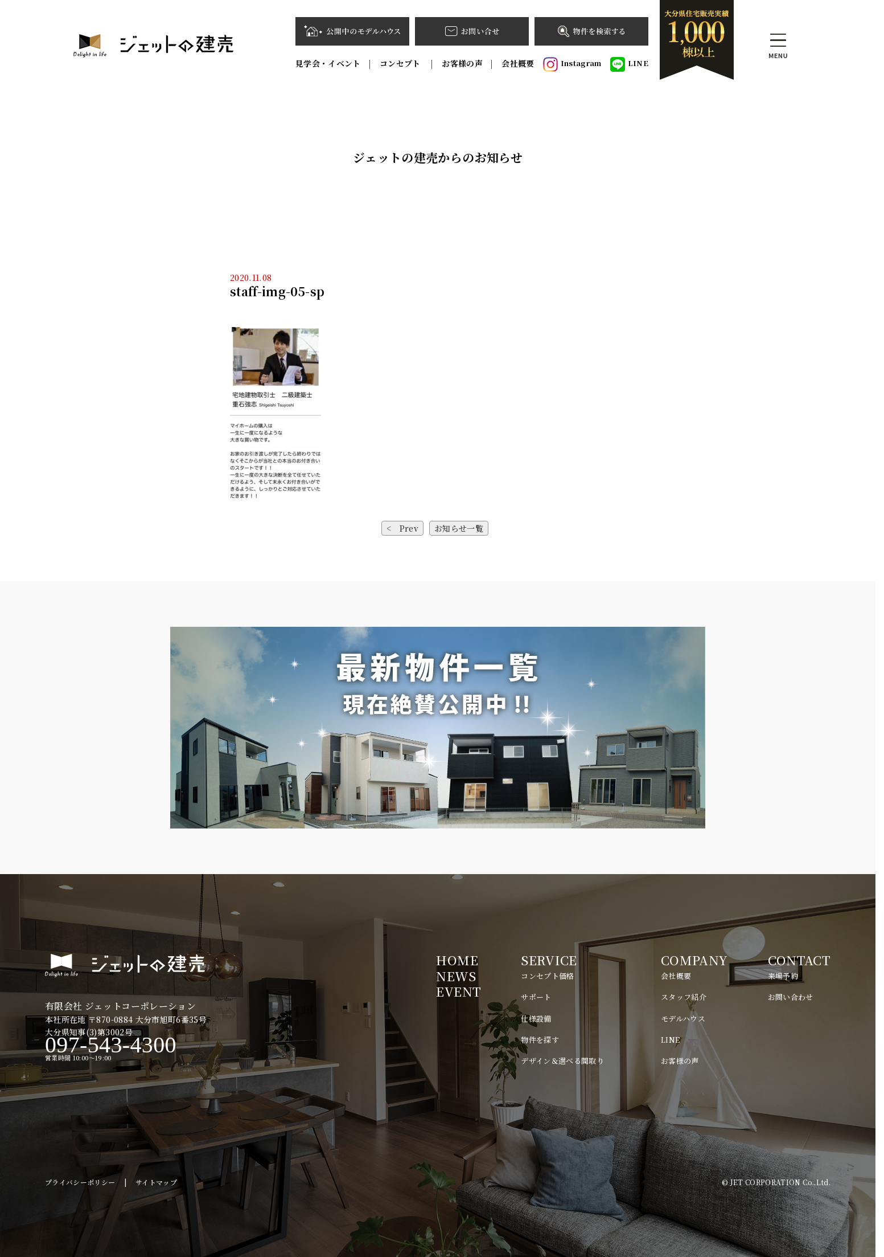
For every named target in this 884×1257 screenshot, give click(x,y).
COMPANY (694, 960)
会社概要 (517, 63)
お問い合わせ (790, 996)
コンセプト (401, 63)
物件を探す (540, 1039)
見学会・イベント (328, 63)
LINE (629, 64)
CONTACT (799, 960)
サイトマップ (156, 1182)
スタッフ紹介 (683, 996)
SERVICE (549, 960)
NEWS (455, 976)
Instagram (572, 64)
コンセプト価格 (547, 975)
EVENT (458, 991)
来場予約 (783, 975)
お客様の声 (462, 63)
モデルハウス (683, 1018)
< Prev (402, 528)
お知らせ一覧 (458, 528)
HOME (457, 960)
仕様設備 (536, 1018)
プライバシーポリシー (80, 1182)
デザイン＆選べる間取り (562, 1060)
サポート (536, 996)
